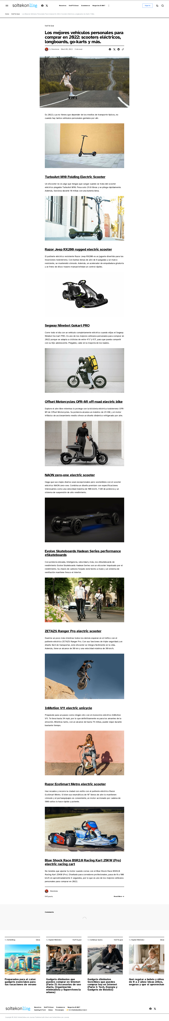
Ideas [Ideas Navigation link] (50, 1010)
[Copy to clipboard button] (123, 49)
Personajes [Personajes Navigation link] (59, 1010)
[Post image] (22, 959)
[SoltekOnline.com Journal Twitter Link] (46, 5)
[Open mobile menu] (7, 5)
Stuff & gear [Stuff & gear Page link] (15, 14)
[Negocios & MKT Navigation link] (98, 5)
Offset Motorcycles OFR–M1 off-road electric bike (84, 402)
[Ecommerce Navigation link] (85, 5)
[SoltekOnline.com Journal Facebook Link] (43, 5)
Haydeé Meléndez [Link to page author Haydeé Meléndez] (54, 940)
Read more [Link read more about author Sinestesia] (119, 896)
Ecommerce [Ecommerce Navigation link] (60, 1007)
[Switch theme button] (157, 5)
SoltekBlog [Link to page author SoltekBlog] (11, 940)
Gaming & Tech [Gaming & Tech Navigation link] (40, 1010)
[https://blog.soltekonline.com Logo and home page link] (25, 5)
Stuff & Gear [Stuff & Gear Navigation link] (49, 1007)
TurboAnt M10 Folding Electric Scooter (75, 177)
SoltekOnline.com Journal (60, 1017)
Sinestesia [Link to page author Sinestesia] (55, 49)
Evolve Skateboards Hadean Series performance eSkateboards (83, 553)
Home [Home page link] (7, 14)
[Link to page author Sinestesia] (46, 891)
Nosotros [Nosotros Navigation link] (37, 1007)
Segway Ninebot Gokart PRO (67, 325)
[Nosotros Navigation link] (62, 5)
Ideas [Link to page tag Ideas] (38, 940)
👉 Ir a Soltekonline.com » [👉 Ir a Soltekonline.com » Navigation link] (77, 1010)
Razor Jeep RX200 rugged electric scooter (78, 249)
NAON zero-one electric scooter (70, 475)
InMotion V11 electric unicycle (68, 708)
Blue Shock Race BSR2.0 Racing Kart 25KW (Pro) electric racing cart (83, 862)
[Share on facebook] (110, 49)
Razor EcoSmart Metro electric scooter (75, 784)
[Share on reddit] (118, 49)
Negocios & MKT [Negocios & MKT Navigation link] (74, 1007)
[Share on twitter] (114, 49)
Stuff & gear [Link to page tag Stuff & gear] (49, 26)
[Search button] (162, 5)
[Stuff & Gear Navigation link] (73, 5)
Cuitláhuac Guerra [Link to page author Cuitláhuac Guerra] (96, 940)
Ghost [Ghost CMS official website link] (47, 1017)
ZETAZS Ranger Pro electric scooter (73, 631)
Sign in (147, 5)
